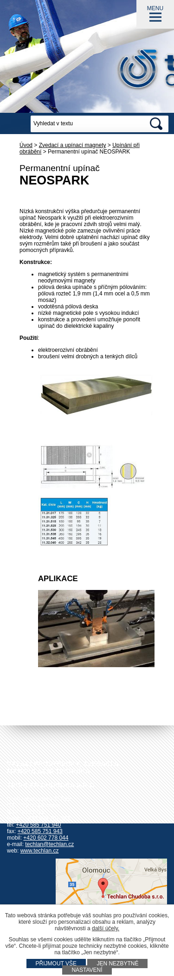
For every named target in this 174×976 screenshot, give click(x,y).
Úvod (25, 145)
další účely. (105, 928)
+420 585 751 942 (47, 818)
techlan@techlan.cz (49, 844)
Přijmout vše (56, 963)
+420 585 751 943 (40, 831)
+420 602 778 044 (45, 838)
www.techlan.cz (39, 850)
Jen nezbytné (117, 963)
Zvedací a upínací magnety (72, 145)
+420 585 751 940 (38, 825)
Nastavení (86, 970)
